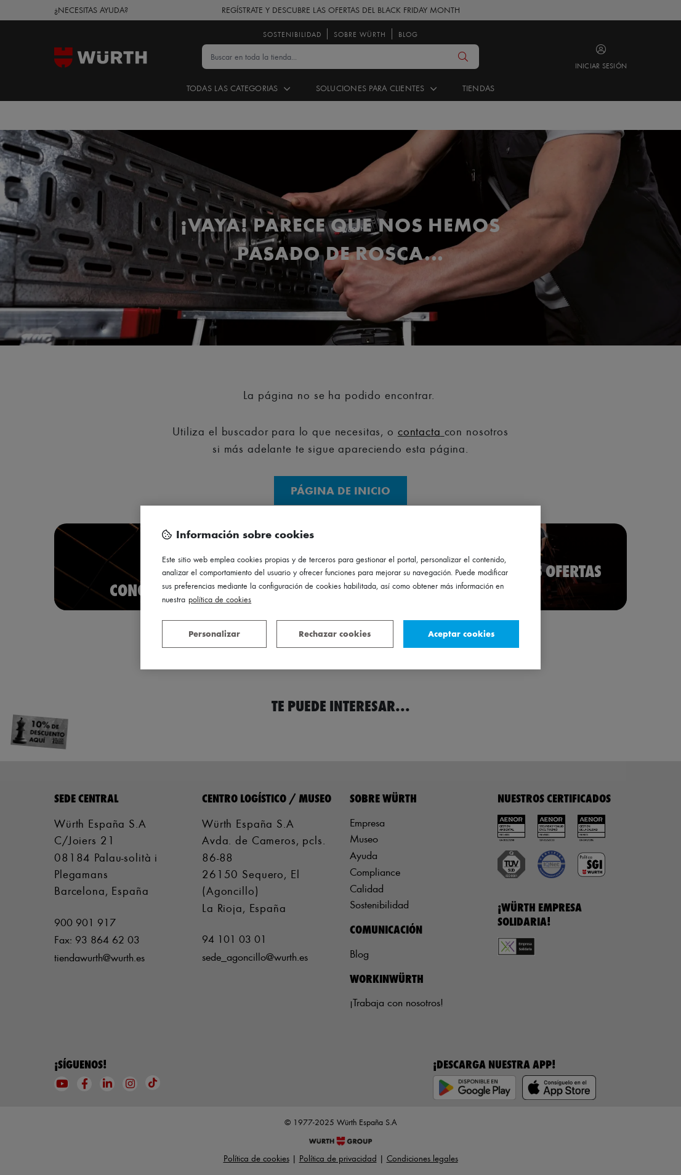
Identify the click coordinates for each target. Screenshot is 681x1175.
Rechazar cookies (335, 633)
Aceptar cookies (461, 633)
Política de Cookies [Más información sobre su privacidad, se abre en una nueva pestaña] (219, 599)
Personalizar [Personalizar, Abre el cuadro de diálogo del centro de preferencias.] (214, 633)
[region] (340, 587)
